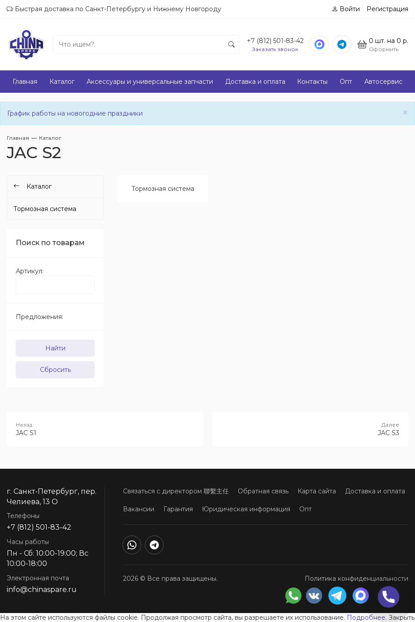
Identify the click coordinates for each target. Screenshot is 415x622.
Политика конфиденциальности (356, 578)
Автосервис (383, 82)
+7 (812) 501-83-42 (275, 41)
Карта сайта (316, 491)
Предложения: (39, 317)
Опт (346, 82)
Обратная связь (263, 491)
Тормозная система (162, 189)
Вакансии (138, 509)
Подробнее (366, 617)
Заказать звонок (275, 49)
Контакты (312, 82)
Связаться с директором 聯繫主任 (176, 491)
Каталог (61, 82)
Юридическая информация (246, 509)
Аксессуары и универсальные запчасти (150, 82)
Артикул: (30, 271)
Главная (25, 82)
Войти (346, 9)
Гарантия (178, 509)
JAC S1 (105, 429)
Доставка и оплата (255, 82)
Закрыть (402, 617)
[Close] (405, 112)
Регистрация (387, 9)
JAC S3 (310, 429)
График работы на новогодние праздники (75, 113)
